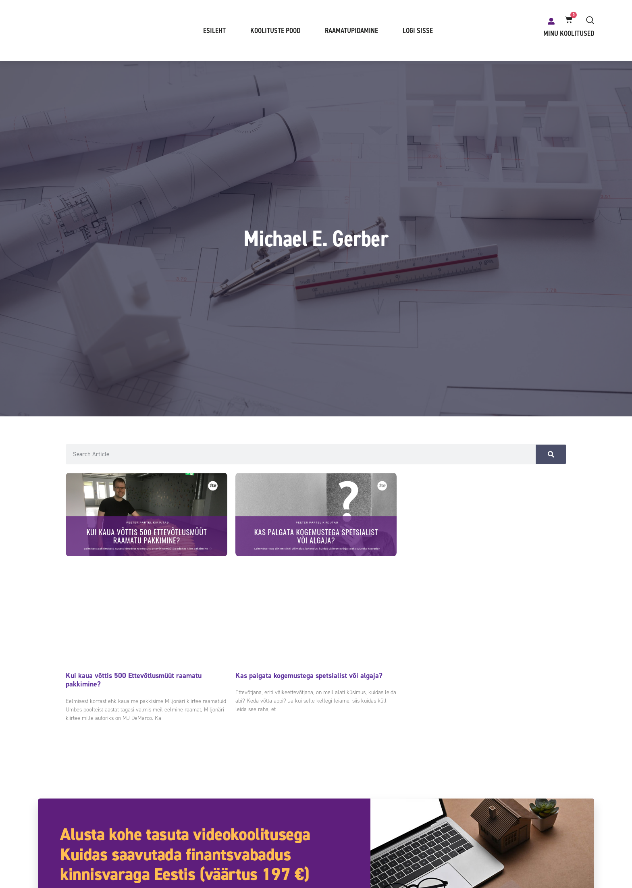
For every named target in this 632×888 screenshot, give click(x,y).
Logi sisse (418, 31)
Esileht (214, 31)
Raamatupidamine (351, 31)
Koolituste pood (275, 31)
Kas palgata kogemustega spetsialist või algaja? (309, 676)
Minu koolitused (568, 34)
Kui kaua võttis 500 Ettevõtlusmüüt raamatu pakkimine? (134, 680)
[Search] (551, 454)
